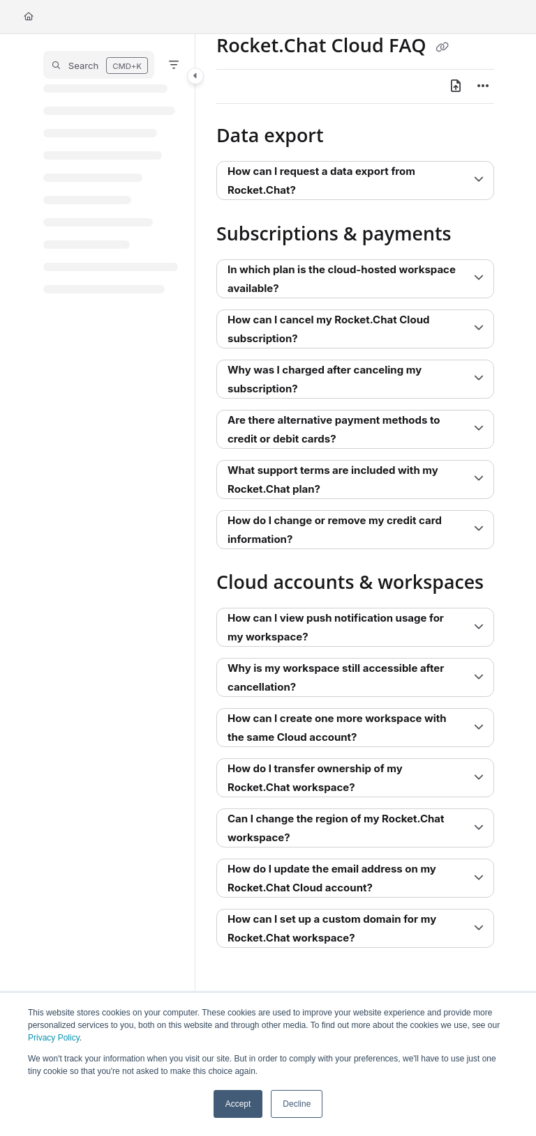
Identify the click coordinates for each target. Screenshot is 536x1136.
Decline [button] (297, 1104)
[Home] (29, 17)
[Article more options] (483, 86)
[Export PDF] (456, 86)
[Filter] (173, 64)
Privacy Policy (54, 1038)
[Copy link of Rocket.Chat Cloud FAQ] (442, 47)
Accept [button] (238, 1104)
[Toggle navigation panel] (195, 76)
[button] (98, 65)
